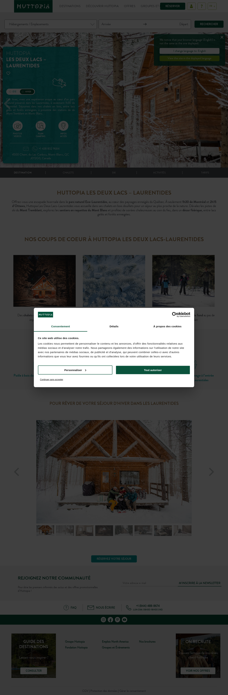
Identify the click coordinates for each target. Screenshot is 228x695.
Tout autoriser (153, 369)
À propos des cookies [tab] (167, 326)
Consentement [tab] (60, 326)
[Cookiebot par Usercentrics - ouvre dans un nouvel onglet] (174, 314)
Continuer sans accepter (51, 379)
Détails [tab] (114, 326)
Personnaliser (75, 369)
